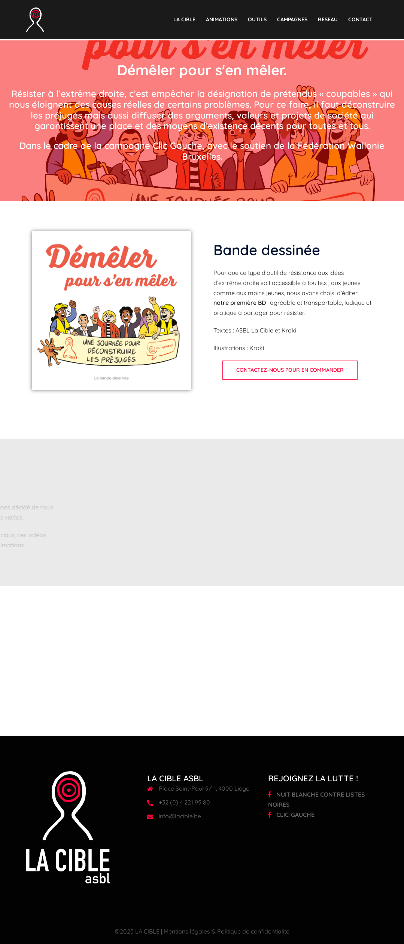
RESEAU (328, 19)
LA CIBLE (184, 19)
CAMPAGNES (292, 19)
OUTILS (257, 19)
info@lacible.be (180, 816)
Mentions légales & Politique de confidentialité (226, 931)
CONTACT (360, 19)
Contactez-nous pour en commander (290, 370)
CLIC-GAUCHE (291, 814)
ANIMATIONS (221, 19)
